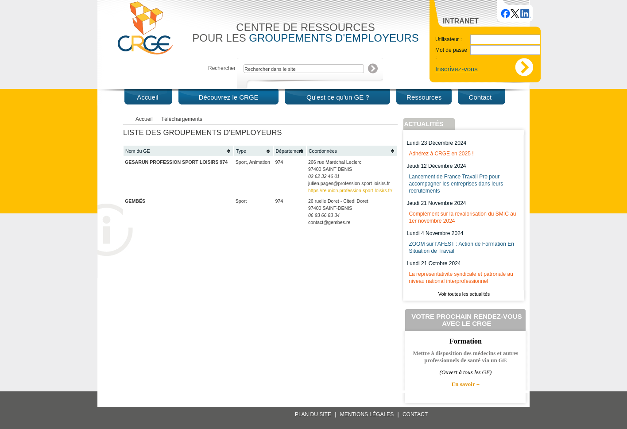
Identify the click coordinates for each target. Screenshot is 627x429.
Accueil (144, 119)
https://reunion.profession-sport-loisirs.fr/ (350, 190)
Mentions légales (367, 414)
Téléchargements (181, 119)
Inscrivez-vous (456, 69)
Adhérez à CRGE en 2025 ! (441, 154)
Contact (415, 414)
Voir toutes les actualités (464, 294)
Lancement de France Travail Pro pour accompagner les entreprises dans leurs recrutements (456, 184)
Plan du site (313, 414)
